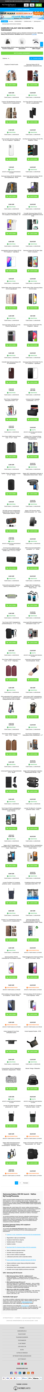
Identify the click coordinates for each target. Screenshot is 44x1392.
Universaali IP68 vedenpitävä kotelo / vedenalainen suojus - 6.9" (32, 623)
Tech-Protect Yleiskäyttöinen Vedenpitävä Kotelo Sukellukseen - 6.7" (33, 734)
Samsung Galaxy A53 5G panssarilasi (22, 43)
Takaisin (5, 21)
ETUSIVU (22, 1327)
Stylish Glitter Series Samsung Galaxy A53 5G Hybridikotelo (11, 288)
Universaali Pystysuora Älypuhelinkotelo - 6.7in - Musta (11, 771)
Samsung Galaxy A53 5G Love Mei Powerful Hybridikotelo (11, 325)
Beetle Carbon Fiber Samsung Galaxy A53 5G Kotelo (32, 288)
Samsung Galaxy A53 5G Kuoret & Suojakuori (8, 43)
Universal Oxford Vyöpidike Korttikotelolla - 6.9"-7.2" (33, 400)
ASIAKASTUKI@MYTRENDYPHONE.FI (31, 1318)
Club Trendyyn (25, 1305)
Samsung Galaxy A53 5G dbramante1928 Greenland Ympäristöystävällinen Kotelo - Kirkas (32, 921)
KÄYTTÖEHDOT (22, 1359)
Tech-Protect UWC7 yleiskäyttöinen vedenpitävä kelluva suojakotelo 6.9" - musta (32, 698)
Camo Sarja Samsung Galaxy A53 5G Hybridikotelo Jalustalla (32, 176)
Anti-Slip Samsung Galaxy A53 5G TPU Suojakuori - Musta (33, 139)
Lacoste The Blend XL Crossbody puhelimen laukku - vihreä (32, 809)
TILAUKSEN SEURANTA (22, 1337)
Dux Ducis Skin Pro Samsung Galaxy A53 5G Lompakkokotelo (32, 102)
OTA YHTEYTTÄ (22, 1346)
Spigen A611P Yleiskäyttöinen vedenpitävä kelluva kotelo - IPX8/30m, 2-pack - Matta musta (11, 847)
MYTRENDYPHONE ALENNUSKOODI (22, 1356)
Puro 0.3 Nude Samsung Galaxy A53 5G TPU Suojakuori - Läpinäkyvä (11, 139)
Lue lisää (34, 34)
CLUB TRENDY (22, 1343)
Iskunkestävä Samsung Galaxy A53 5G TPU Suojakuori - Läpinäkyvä (11, 251)
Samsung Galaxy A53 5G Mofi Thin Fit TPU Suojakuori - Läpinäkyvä (33, 362)
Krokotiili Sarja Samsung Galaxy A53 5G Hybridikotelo (11, 362)
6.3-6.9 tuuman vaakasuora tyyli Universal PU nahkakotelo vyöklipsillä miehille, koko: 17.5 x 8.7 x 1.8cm (11, 549)
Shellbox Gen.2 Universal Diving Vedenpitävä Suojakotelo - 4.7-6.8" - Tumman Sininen (32, 438)
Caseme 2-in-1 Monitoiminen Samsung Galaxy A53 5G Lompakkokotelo (11, 920)
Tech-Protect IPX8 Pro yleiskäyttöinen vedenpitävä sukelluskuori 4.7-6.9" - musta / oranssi (32, 847)
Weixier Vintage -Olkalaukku (33, 1068)
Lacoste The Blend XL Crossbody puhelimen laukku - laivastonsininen (11, 883)
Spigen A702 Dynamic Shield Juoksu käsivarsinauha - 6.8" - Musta (32, 1143)
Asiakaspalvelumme (27, 1302)
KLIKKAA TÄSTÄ (35, 1)
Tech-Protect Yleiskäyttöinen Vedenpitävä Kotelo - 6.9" (11, 400)
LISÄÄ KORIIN (33, 84)
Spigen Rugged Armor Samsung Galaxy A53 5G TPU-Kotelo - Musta (33, 957)
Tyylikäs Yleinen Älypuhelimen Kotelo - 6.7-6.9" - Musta (11, 474)
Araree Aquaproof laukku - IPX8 (33, 1031)
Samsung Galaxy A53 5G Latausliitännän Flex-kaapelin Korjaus (11, 957)
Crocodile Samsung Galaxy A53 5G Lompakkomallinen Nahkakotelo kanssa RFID (33, 215)
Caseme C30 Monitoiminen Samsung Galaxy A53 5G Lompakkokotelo (11, 102)
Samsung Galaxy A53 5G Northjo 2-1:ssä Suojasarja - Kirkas (33, 994)
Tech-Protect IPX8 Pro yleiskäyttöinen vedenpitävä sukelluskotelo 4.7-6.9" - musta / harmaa (11, 810)
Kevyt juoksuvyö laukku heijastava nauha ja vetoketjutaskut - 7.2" (11, 585)
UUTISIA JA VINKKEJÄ (21, 1352)
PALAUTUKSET (22, 1334)
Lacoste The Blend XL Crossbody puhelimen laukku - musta (32, 1106)
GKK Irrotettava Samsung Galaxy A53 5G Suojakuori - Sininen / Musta (11, 994)
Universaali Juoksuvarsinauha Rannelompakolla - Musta (32, 660)
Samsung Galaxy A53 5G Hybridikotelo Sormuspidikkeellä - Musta (11, 176)
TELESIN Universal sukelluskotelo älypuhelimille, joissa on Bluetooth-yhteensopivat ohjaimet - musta (11, 512)
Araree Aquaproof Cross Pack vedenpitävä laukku (11, 1032)
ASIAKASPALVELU (22, 1331)
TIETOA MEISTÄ (22, 1340)
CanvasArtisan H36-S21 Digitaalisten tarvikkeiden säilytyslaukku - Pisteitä (11, 1069)
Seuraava (25, 1183)
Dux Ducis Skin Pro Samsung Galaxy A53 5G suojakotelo (21, 1247)
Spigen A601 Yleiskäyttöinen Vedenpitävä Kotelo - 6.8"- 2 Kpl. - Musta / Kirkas (32, 586)
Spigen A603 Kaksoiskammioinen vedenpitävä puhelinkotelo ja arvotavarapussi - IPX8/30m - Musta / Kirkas (11, 1144)
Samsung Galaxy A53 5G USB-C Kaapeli (36, 43)
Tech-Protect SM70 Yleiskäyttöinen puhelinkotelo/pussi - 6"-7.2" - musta (11, 623)
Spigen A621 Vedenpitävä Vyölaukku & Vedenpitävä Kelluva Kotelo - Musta (33, 474)
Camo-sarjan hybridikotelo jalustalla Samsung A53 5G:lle (21, 1260)
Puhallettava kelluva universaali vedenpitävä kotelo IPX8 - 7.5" (33, 883)
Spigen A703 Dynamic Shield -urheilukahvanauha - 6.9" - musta (32, 511)
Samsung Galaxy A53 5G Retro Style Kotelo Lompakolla (32, 251)
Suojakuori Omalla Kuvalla (11, 64)
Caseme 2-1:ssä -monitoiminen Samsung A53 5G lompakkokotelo (23, 1234)
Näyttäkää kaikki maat (22, 1368)
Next (41, 44)
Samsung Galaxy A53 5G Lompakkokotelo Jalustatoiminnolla (33, 65)
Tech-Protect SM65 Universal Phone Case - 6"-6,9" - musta (11, 437)
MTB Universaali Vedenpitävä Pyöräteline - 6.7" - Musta (32, 548)
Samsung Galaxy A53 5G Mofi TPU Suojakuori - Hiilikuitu (33, 325)
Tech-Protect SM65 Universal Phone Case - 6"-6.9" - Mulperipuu (11, 660)
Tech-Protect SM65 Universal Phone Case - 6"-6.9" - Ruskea (11, 734)
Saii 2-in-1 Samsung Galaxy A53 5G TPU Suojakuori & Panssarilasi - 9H (11, 214)
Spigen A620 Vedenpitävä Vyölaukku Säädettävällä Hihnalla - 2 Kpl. (32, 771)
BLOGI (22, 1349)
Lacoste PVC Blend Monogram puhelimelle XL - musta (11, 1106)
